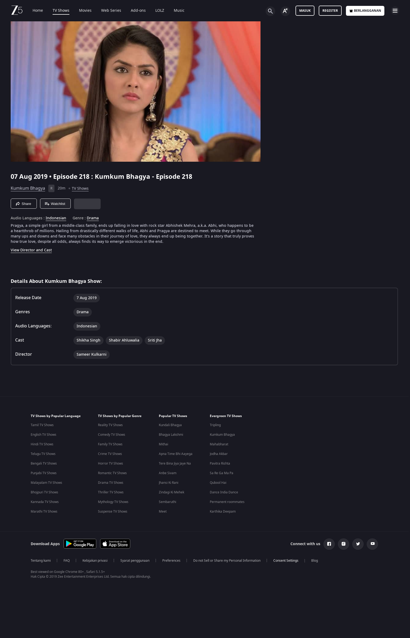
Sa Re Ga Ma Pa (221, 473)
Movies (81, 11)
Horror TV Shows (110, 463)
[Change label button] (285, 11)
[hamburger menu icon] (395, 10)
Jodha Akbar (219, 453)
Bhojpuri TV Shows (44, 492)
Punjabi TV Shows (44, 473)
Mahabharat (219, 444)
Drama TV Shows (110, 482)
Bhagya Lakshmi (171, 434)
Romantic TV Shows (112, 473)
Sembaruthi (167, 502)
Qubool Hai (218, 482)
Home (34, 11)
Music (175, 11)
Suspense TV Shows (112, 511)
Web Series (107, 11)
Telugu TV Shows (43, 453)
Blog (314, 560)
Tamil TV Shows (42, 425)
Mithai (163, 444)
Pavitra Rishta (220, 463)
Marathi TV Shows (44, 511)
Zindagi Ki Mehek (171, 492)
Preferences (171, 560)
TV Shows (57, 11)
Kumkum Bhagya (28, 188)
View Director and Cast (31, 250)
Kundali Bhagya (170, 425)
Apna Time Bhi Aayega (175, 453)
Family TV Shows (110, 444)
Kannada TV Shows (45, 502)
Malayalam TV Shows (46, 482)
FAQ (67, 560)
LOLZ (156, 11)
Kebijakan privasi (95, 560)
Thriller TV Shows (111, 492)
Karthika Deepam (223, 511)
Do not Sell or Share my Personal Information (227, 560)
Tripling (215, 425)
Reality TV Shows (110, 425)
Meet (163, 511)
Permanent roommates (227, 502)
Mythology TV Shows (113, 502)
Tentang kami (41, 560)
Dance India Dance (224, 492)
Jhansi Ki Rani (168, 482)
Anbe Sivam (167, 473)
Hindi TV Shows (42, 444)
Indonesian (56, 218)
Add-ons (134, 11)
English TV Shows (43, 434)
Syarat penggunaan (134, 560)
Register (330, 10)
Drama (93, 218)
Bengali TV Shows (44, 463)
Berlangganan (365, 10)
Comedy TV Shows (111, 434)
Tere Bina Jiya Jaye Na (175, 463)
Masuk (305, 10)
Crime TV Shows (110, 453)
